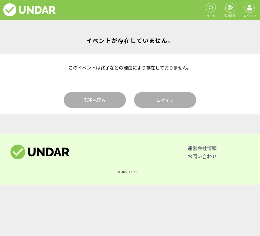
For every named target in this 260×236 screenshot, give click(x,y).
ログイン (165, 100)
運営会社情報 (202, 148)
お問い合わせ (202, 156)
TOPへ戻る (95, 100)
